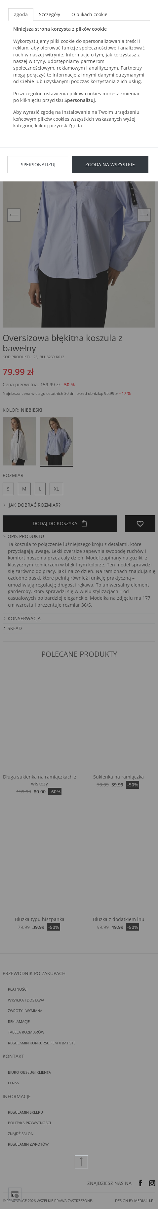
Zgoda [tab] (21, 14)
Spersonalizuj (38, 164)
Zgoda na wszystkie (110, 164)
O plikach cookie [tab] (89, 14)
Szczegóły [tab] (49, 14)
